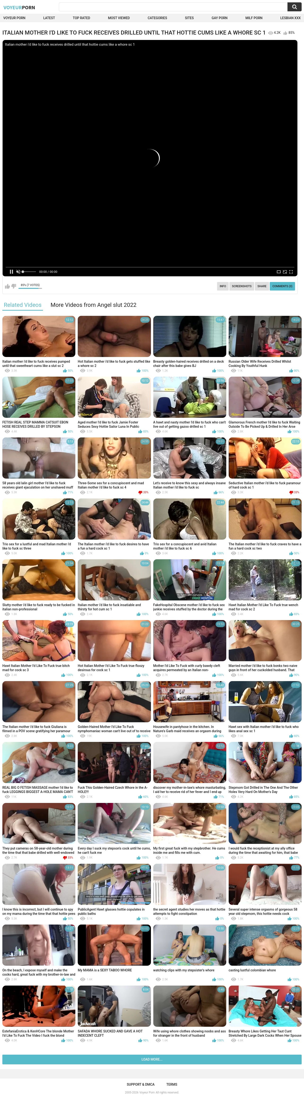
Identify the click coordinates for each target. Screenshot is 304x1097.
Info (223, 286)
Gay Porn (219, 18)
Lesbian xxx (290, 18)
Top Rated (81, 18)
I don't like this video (13, 286)
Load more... (152, 1059)
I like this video (7, 286)
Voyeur (19, 7)
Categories (157, 18)
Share (261, 286)
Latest (49, 18)
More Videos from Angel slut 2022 (94, 305)
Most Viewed (119, 18)
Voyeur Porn (14, 18)
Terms (171, 1084)
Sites (189, 18)
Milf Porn (253, 18)
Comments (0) (282, 286)
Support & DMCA (140, 1084)
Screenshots (242, 286)
